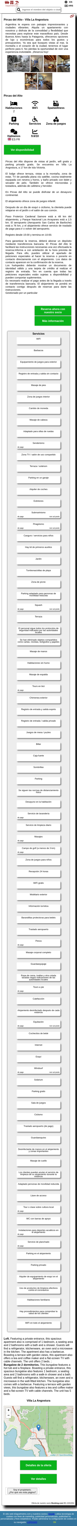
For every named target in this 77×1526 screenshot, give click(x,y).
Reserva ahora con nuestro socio (53, 311)
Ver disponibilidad (22, 149)
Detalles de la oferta (38, 1465)
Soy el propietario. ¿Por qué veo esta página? (22, 1491)
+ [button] (8, 1410)
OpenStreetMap (65, 1455)
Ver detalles (38, 1478)
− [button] (8, 1415)
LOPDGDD (32, 1522)
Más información (53, 321)
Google (51, 1514)
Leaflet (53, 1455)
